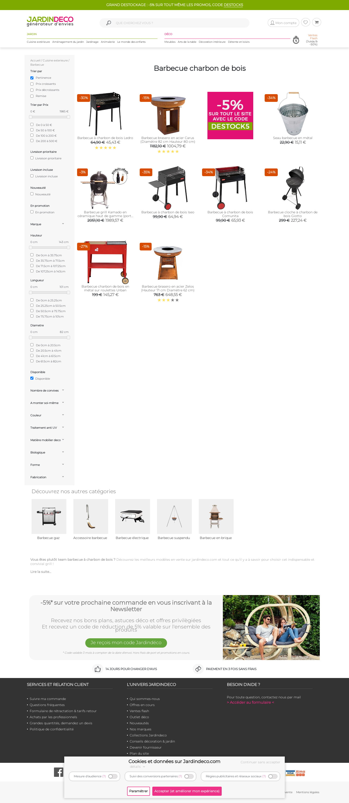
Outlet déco (139, 717)
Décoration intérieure (212, 41)
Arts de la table (187, 41)
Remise (41, 96)
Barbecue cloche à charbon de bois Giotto (292, 214)
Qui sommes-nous (145, 699)
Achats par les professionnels (53, 717)
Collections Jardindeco (148, 735)
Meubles (169, 41)
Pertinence (43, 77)
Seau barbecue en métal (293, 138)
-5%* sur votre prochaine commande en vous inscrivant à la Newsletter (126, 606)
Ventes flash (139, 711)
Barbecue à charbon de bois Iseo (167, 212)
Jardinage (92, 41)
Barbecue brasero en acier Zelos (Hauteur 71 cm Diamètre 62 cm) (168, 288)
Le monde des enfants (131, 41)
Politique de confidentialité (52, 729)
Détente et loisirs (238, 41)
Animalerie (108, 41)
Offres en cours (142, 705)
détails (138, 766)
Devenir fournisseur (146, 747)
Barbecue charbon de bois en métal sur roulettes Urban (105, 288)
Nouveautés (139, 723)
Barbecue (37, 64)
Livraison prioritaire (45, 158)
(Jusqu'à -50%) (311, 40)
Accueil (35, 60)
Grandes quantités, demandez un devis (61, 723)
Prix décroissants (47, 90)
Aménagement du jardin (68, 41)
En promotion (42, 212)
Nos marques (140, 729)
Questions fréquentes (47, 705)
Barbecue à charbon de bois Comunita (230, 214)
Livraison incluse (44, 176)
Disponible (40, 378)
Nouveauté (40, 194)
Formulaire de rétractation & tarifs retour (63, 711)
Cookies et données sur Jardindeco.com (174, 761)
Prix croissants (46, 84)
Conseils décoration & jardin (152, 741)
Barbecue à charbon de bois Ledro (105, 138)
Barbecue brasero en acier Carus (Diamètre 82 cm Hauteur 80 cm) (167, 140)
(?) (104, 776)
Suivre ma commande (48, 699)
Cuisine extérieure (38, 41)
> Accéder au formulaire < (250, 702)
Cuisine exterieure (55, 60)
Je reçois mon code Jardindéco (126, 642)
